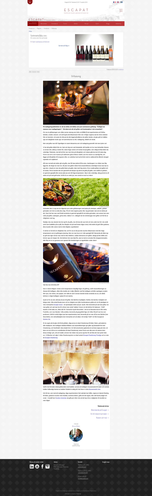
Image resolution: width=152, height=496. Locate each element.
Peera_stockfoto (106, 125)
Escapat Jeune (58, 304)
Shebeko (107, 385)
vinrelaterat (121, 69)
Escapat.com (32, 28)
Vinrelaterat (46, 28)
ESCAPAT (77, 10)
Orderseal (78, 494)
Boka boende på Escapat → (100, 410)
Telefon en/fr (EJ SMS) (84, 472)
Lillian (108, 283)
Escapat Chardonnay (51, 337)
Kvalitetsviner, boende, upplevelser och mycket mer (76, 13)
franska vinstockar (61, 398)
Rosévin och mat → (102, 418)
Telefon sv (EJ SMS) (83, 466)
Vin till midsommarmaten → (99, 414)
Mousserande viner (94, 389)
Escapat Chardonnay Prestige (92, 335)
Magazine (39, 28)
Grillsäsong (54, 28)
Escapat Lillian (103, 283)
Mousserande (102, 385)
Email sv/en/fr (83, 477)
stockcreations (106, 206)
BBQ (102, 206)
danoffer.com (84, 494)
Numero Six (46, 319)
